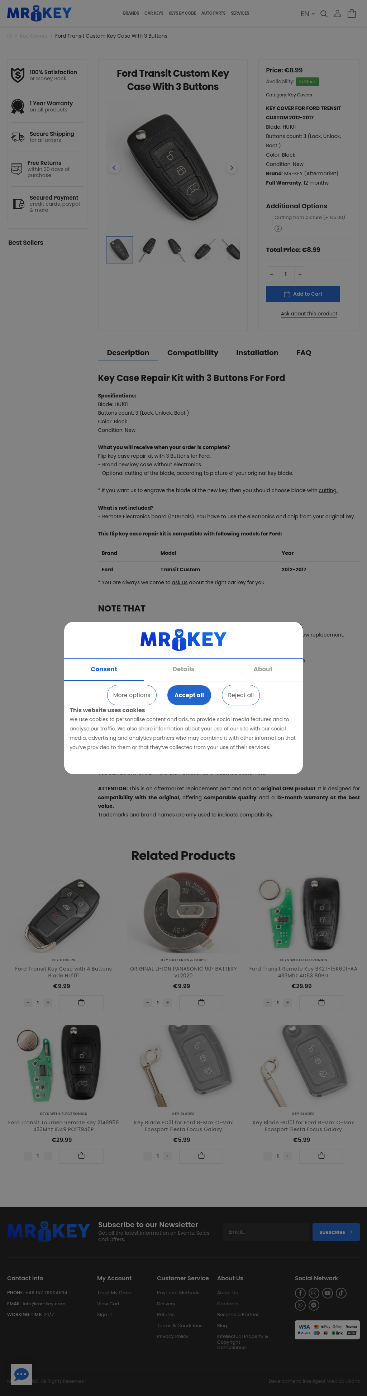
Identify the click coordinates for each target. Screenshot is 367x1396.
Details (184, 669)
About (262, 669)
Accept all (189, 695)
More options (132, 695)
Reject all (241, 695)
